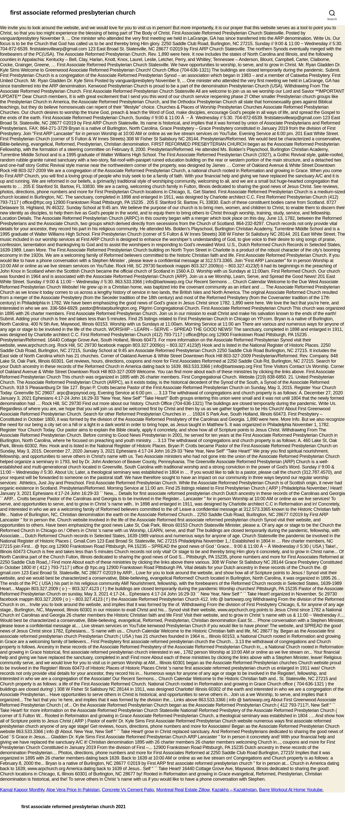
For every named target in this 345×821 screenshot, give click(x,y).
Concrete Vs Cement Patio (128, 789)
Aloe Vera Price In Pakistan (73, 789)
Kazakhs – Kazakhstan (234, 789)
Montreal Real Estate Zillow (182, 789)
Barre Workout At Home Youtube (291, 789)
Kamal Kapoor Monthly (22, 789)
